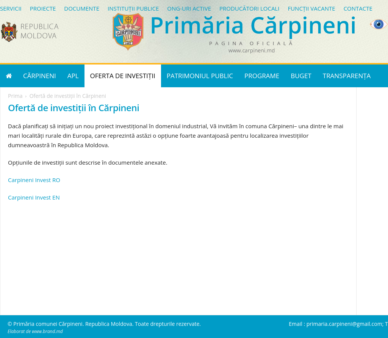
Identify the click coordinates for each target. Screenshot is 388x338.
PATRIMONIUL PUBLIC (200, 75)
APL (73, 75)
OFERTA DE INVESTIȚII (122, 75)
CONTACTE (358, 8)
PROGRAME (261, 75)
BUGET (301, 75)
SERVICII (11, 8)
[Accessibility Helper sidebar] (379, 24)
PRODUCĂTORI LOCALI (249, 8)
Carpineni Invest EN (34, 197)
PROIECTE (43, 8)
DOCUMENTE (81, 8)
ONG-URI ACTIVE (189, 8)
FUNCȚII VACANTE (311, 8)
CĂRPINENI (39, 75)
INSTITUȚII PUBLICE (133, 8)
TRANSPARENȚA (347, 75)
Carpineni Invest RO (34, 180)
